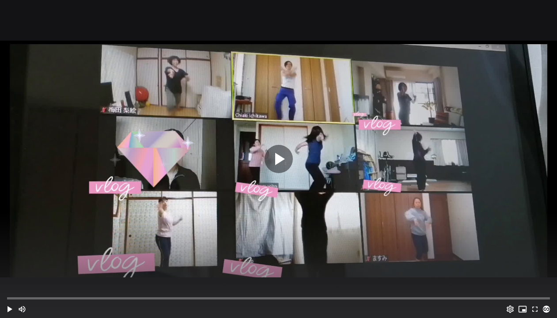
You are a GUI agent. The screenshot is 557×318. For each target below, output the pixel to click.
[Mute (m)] (22, 309)
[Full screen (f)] (535, 309)
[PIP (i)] (522, 309)
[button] (9, 309)
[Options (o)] (510, 309)
